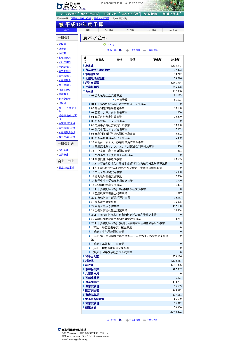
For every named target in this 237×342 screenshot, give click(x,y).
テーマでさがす (69, 14)
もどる (111, 44)
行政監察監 (65, 89)
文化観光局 (65, 57)
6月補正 (109, 29)
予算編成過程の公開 (81, 18)
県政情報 (150, 14)
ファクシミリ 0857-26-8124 (95, 336)
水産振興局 (65, 80)
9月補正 (130, 29)
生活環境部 (65, 66)
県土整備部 (65, 85)
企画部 (62, 53)
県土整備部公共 (67, 137)
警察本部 (63, 94)
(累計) (67, 29)
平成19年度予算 (101, 18)
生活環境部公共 (67, 123)
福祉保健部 (65, 62)
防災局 (62, 44)
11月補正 (151, 29)
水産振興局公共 (67, 132)
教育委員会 (65, 98)
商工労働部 (65, 71)
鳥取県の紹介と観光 (89, 14)
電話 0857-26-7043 (71, 336)
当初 (88, 29)
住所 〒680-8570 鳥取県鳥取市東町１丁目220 (85, 333)
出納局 (62, 103)
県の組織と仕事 (171, 14)
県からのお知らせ (110, 14)
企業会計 (63, 154)
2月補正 (173, 29)
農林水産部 (65, 75)
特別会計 (63, 150)
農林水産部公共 (67, 128)
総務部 (62, 48)
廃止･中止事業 (66, 167)
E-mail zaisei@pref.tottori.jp (75, 339)
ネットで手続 (130, 14)
